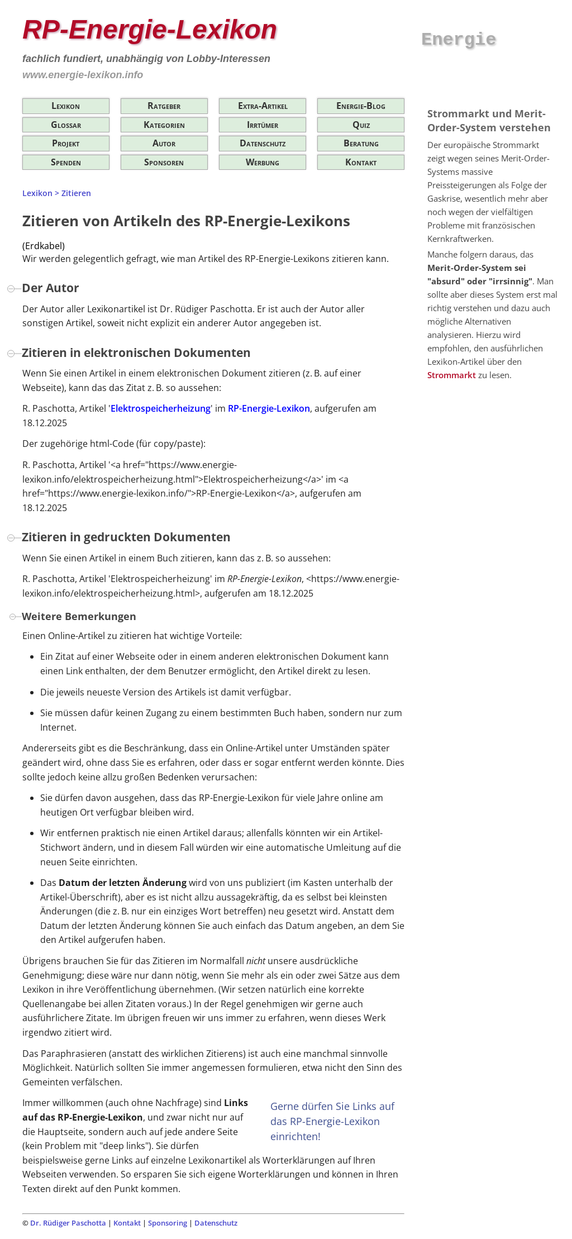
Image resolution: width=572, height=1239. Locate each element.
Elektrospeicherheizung (161, 408)
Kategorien (164, 124)
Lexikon (65, 105)
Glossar (66, 124)
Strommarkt (451, 374)
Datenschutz (262, 143)
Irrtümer (262, 124)
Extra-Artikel (263, 105)
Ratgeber (163, 105)
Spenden (66, 162)
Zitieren (76, 193)
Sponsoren (164, 162)
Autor (163, 143)
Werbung (262, 162)
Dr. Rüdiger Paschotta (68, 1223)
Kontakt (360, 162)
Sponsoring (167, 1223)
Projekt (65, 143)
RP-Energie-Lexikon (269, 408)
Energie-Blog (360, 105)
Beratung (361, 143)
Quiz (361, 124)
